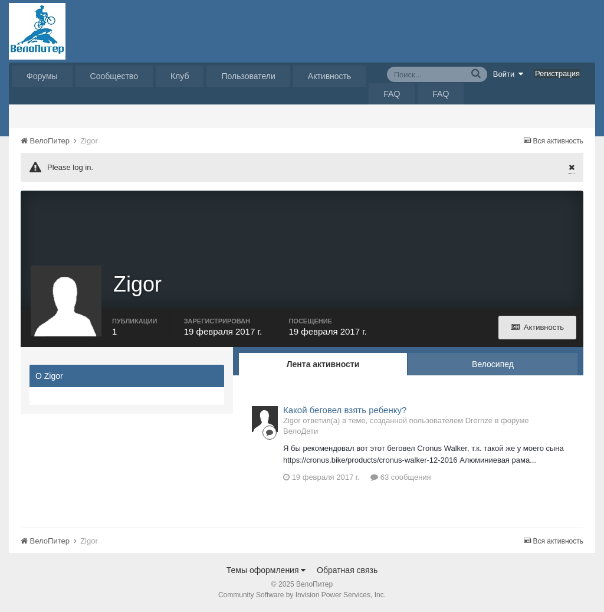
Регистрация (557, 73)
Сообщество (114, 76)
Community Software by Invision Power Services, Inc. (302, 595)
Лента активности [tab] (323, 364)
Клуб (179, 76)
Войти (508, 74)
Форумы (42, 76)
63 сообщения (400, 477)
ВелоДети (300, 431)
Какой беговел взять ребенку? (344, 410)
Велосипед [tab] (493, 364)
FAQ (391, 94)
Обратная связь (347, 570)
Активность (330, 76)
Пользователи (248, 76)
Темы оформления (266, 570)
